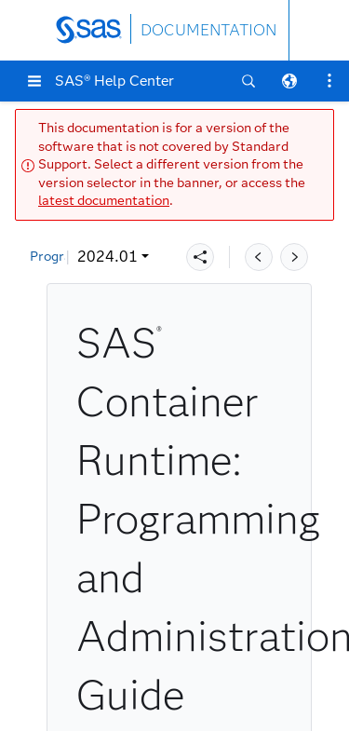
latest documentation (103, 201)
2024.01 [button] (72, 256)
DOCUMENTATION (208, 30)
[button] (34, 81)
